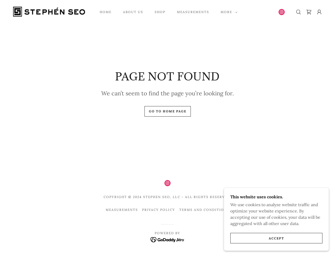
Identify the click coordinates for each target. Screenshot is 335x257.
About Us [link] (133, 12)
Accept (276, 238)
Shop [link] (160, 12)
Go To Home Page (167, 111)
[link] (48, 11)
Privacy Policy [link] (158, 210)
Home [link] (105, 12)
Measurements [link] (193, 12)
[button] (227, 12)
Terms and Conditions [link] (204, 210)
